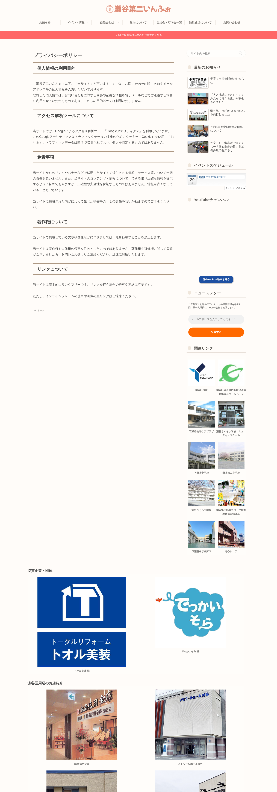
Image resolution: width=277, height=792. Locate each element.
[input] (216, 53)
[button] (240, 53)
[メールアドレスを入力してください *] (216, 319)
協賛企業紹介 (191, 781)
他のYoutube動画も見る (216, 279)
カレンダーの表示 (235, 188)
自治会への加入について (167, 781)
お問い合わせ (238, 781)
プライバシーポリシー (215, 781)
